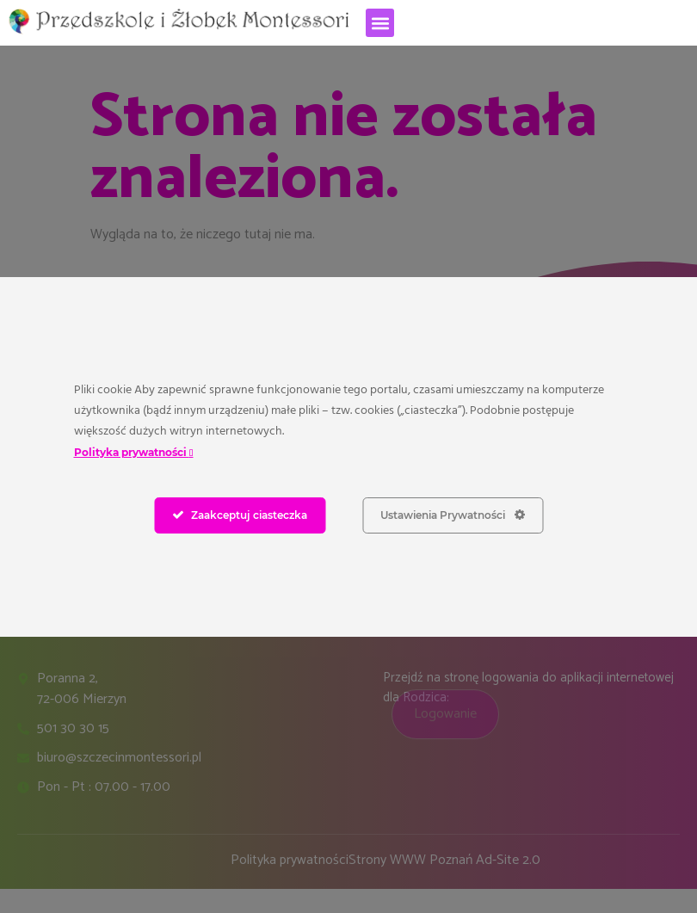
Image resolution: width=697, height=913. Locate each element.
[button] (380, 23)
